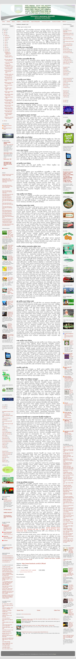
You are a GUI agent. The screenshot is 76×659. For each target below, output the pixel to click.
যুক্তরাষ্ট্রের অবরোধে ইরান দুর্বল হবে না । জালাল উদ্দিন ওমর (68, 454)
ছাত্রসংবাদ (5, 499)
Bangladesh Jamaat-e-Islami (7, 411)
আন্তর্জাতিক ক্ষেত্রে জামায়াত (6, 454)
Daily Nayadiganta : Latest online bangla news (8, 516)
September (7, 37)
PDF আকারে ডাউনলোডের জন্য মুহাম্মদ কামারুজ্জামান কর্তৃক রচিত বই (7, 214)
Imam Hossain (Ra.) (68, 353)
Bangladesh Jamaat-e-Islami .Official (8, 548)
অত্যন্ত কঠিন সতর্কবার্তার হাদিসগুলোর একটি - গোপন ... (8, 57)
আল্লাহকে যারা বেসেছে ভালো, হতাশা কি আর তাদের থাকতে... (8, 71)
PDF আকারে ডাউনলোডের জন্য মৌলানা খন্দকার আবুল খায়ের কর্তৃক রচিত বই (7, 204)
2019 (5, 30)
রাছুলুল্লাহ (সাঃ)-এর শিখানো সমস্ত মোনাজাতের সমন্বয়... (8, 109)
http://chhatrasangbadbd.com (8, 557)
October (6, 35)
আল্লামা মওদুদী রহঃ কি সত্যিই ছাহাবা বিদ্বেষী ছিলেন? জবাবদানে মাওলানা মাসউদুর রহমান (10, 247)
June (6, 42)
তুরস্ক (3, 458)
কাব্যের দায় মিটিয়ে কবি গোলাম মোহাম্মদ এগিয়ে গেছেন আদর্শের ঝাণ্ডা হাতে (68, 502)
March (6, 47)
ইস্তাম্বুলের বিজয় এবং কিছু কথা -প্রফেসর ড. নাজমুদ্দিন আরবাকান (67, 529)
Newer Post (20, 610)
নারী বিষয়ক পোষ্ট (4, 460)
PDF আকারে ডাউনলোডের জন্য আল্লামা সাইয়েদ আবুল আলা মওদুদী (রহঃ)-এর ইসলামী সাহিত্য (7, 186)
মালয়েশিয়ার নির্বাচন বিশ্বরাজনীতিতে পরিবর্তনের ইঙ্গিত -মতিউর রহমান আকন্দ (68, 497)
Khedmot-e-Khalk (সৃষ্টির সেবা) (68, 420)
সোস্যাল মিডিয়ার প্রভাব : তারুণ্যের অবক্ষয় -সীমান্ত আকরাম (68, 520)
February (6, 49)
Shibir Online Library (8, 152)
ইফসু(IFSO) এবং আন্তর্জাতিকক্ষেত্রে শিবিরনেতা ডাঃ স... (7, 53)
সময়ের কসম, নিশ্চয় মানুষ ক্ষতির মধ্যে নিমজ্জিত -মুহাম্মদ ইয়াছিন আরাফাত (68, 509)
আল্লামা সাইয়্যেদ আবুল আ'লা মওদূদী (7, 423)
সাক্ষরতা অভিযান (66, 369)
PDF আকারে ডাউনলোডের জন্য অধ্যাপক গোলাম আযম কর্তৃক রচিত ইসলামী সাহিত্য (7, 191)
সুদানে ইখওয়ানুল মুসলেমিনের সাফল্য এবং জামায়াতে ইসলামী (8, 114)
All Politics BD (67, 389)
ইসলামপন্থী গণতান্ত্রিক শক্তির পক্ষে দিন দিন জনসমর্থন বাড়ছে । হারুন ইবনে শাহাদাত (68, 541)
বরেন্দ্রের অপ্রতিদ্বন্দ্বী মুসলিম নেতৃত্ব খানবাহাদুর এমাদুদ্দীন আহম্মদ (7, 644)
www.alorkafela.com (6, 561)
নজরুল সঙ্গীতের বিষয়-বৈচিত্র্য (6, 641)
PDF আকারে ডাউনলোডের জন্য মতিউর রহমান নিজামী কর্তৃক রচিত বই (8, 225)
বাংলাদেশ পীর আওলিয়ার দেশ (6, 618)
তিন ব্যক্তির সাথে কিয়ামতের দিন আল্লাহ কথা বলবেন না (68, 405)
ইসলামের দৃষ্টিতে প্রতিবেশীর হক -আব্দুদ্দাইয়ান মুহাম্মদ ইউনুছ (8, 501)
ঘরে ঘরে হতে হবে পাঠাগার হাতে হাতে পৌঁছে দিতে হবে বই (68, 506)
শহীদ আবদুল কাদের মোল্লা (6, 440)
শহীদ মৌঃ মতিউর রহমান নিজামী (6, 441)
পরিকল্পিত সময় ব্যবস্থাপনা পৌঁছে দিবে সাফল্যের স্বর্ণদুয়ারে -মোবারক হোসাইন (68, 516)
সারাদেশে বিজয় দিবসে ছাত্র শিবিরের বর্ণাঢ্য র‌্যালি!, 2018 (7, 587)
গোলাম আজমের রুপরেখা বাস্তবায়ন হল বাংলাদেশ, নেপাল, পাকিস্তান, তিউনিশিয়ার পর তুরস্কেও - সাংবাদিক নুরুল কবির (38, 625)
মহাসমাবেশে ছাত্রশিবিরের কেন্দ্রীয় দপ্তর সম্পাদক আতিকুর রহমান (8, 538)
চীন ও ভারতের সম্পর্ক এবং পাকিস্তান (7, 603)
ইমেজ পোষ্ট (3, 426)
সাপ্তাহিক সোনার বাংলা (8, 512)
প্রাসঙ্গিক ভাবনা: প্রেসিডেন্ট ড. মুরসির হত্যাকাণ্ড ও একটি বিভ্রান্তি (7, 608)
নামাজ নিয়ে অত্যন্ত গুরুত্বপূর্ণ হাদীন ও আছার (8, 92)
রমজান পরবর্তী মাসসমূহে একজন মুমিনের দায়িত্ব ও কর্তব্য (67, 488)
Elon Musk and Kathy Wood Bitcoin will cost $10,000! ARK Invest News (8, 529)
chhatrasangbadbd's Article (7, 415)
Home (3, 21)
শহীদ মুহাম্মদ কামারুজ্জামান (66, 51)
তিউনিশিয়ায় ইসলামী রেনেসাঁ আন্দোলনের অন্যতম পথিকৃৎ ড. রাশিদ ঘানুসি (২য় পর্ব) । (68, 456)
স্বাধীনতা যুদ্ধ (4, 444)
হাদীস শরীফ (3, 408)
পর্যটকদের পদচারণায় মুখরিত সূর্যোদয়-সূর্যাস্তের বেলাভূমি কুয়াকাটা (7, 625)
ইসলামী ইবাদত (4, 455)
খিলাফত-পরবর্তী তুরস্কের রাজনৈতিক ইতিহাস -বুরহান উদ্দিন (68, 532)
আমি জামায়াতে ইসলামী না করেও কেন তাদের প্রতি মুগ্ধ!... (8, 75)
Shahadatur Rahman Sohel (8, 126)
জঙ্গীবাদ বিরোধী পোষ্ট (5, 457)
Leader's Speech (5, 414)
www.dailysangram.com (6, 560)
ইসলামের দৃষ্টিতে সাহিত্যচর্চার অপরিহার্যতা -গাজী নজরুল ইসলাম (67, 486)
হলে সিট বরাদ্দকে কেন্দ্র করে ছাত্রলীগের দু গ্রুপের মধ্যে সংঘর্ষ (8, 534)
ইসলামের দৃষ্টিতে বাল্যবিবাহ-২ (6, 645)
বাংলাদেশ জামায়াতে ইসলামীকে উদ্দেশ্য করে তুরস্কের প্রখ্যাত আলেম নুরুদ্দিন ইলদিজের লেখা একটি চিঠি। (71, 550)
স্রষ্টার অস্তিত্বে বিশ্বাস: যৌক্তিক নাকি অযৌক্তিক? (68, 434)
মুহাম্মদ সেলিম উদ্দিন (5, 437)
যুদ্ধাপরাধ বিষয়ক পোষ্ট (5, 438)
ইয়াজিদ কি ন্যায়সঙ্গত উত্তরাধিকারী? (71, 355)
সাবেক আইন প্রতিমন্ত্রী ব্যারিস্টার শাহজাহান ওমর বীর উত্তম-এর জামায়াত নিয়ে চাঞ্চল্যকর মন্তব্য (7, 574)
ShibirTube (6, 536)
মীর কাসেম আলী (65, 48)
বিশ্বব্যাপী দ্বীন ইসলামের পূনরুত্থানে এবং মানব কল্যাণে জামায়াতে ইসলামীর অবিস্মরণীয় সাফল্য (35, 632)
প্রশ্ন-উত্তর (4, 430)
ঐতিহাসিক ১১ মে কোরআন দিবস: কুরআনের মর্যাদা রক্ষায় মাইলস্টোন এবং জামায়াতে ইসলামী (70, 625)
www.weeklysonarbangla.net (7, 558)
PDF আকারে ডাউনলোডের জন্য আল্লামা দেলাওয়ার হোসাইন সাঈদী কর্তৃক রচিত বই (7, 216)
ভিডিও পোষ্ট (3, 435)
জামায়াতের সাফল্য (29, 571)
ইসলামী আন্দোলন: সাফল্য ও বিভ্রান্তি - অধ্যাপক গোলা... (8, 89)
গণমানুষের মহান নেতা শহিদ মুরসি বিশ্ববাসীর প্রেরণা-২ (6, 611)
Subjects (18, 21)
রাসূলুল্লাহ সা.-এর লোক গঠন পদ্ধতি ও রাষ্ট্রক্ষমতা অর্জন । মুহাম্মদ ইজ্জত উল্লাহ (68, 450)
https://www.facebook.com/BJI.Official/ (34, 563)
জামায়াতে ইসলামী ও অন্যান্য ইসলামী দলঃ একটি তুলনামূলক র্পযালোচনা (10, 279)
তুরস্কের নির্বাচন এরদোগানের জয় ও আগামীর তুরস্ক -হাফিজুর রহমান (68, 478)
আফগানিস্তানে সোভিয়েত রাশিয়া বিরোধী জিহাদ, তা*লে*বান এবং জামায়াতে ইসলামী (10, 326)
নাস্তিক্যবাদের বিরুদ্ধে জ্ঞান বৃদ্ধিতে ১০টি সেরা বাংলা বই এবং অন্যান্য (7, 222)
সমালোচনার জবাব (4, 443)
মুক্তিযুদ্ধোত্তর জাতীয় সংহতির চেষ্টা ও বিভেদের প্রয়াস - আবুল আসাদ (10, 268)
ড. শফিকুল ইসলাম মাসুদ (5, 427)
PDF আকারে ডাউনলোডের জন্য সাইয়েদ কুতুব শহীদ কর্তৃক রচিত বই (7, 211)
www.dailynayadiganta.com (7, 555)
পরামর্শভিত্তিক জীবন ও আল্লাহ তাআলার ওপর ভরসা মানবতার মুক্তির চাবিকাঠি (68, 460)
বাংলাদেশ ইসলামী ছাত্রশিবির (6, 432)
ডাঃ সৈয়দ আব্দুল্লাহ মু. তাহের (67, 60)
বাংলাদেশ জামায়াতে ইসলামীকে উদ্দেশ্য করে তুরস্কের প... (8, 68)
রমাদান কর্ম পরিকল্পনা (6, 153)
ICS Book (5, 540)
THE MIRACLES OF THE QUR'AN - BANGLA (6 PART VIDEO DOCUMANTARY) (68, 415)
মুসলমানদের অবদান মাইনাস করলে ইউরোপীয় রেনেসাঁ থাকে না (7, 634)
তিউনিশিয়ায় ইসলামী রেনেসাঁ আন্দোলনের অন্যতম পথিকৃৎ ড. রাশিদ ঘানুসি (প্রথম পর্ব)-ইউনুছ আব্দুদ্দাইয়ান (68, 467)
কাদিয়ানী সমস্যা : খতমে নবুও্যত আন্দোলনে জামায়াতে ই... (8, 118)
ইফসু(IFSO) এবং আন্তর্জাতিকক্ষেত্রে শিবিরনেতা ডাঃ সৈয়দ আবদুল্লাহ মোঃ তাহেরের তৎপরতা (10, 314)
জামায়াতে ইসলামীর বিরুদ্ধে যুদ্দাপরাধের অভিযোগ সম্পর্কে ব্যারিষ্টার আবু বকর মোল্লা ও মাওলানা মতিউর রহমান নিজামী (68, 637)
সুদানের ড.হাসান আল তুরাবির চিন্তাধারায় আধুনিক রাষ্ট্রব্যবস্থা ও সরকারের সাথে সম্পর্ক (7, 639)
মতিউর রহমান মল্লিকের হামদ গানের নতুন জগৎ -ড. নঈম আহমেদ (68, 514)
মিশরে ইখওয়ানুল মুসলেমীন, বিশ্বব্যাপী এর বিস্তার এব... (8, 100)
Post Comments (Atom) (26, 614)
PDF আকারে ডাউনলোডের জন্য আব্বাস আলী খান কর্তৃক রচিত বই (6, 198)
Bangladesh (65, 67)
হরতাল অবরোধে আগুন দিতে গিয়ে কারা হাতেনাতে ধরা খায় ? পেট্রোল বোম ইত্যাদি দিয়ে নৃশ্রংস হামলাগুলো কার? (38, 529)
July (5, 40)
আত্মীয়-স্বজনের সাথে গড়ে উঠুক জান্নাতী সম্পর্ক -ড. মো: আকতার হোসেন (67, 494)
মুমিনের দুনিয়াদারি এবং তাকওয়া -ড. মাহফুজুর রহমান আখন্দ (68, 491)
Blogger (54, 654)
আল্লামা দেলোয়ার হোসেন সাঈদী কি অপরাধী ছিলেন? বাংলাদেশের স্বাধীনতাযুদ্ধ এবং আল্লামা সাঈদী (68, 379)
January (6, 50)
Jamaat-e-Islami (25, 21)
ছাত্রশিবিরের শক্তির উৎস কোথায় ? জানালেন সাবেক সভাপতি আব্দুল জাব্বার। (8, 571)
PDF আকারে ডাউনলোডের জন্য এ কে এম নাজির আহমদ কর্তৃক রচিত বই (7, 220)
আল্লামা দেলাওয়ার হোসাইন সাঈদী (7, 421)
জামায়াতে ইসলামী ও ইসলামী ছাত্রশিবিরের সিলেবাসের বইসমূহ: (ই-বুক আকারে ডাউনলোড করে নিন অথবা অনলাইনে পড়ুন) (7, 180)
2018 (5, 32)
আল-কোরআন (4, 406)
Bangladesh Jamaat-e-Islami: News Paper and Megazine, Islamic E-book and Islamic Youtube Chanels (8, 597)
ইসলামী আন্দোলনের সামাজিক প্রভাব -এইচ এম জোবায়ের (68, 511)
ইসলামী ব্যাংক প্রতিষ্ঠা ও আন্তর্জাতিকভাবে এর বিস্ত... (9, 66)
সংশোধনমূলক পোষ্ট (65, 87)
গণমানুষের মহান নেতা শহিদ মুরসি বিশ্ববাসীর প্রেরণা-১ (6, 614)
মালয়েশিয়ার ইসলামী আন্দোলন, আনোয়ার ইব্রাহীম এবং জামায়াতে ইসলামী (10, 303)
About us (64, 21)
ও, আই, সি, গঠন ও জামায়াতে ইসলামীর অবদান (8, 63)
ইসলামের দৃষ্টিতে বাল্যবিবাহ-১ (6, 647)
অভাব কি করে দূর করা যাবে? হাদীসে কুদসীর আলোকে (8, 111)
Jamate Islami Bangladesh (6, 525)
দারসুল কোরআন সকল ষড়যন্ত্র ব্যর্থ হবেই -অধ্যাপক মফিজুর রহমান (68, 534)
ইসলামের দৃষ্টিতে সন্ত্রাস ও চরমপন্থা (68, 538)
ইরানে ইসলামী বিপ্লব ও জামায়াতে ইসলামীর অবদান (10, 335)
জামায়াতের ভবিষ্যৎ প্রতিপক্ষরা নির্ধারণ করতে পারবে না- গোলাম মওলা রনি (7, 589)
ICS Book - (6, 168)
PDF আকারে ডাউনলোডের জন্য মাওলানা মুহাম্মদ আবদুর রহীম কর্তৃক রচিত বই (8, 200)
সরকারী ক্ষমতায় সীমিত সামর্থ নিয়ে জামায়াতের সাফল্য (8, 78)
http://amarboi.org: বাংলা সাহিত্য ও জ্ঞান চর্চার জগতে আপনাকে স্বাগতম (8, 164)
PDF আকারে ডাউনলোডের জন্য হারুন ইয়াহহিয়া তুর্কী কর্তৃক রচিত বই (7, 195)
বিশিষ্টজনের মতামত (4, 461)
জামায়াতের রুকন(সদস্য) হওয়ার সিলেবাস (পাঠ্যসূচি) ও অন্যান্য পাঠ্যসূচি (7, 175)
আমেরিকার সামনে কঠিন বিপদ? (6, 631)
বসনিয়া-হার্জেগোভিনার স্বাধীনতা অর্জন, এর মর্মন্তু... (8, 95)
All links (8, 21)
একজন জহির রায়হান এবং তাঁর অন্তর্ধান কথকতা (71, 392)
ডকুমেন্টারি (3, 429)
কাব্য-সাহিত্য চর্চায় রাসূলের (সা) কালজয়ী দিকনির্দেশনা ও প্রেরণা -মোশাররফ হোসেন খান (67, 463)
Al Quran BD (67, 339)
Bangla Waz (4, 451)
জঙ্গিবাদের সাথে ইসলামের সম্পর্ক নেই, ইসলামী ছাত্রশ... (8, 83)
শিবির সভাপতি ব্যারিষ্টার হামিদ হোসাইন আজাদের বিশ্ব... (8, 60)
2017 (5, 34)
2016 (5, 120)
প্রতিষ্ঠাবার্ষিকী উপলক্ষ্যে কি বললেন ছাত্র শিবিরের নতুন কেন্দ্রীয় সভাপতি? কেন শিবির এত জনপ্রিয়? (7, 592)
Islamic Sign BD (67, 412)
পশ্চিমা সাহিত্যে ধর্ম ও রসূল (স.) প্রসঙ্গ (7, 630)
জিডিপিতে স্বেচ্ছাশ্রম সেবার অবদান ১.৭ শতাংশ (68, 422)
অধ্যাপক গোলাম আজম (5, 418)
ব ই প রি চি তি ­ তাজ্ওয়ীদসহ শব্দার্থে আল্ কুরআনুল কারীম (71, 342)
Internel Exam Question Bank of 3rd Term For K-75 (68, 336)
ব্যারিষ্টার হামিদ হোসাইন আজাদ (6, 434)
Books (13, 21)
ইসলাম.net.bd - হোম (7, 159)
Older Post (57, 610)
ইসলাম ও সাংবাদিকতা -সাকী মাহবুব (68, 521)
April (6, 45)
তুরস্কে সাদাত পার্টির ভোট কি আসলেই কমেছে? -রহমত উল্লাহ (68, 476)
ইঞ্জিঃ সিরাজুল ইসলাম (66, 57)
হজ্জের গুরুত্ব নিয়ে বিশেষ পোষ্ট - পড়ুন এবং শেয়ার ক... (8, 106)
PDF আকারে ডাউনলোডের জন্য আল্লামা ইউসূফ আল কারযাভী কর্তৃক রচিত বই (7, 207)
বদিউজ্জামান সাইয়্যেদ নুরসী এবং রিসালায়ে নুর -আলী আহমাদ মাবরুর (68, 500)
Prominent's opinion (46, 21)
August (6, 38)
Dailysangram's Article (67, 33)
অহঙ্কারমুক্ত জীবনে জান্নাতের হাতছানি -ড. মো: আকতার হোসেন (67, 473)
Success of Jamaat (56, 21)
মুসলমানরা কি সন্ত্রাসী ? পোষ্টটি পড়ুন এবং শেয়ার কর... (8, 103)
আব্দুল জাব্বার (4, 419)
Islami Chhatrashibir (35, 21)
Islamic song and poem (6, 452)
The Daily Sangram (7, 509)
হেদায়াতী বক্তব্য (4, 447)
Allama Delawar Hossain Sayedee (68, 377)
